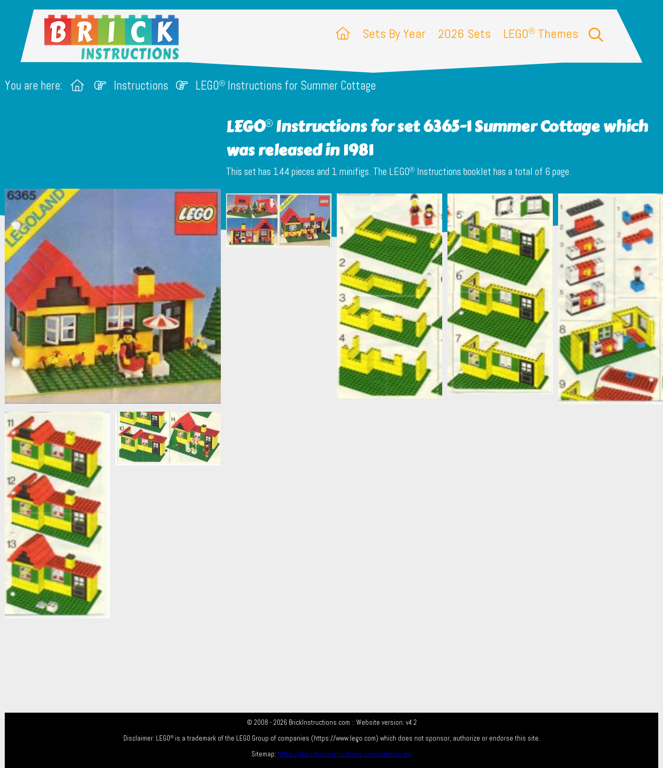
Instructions (141, 85)
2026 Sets (464, 33)
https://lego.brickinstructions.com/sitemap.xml (345, 754)
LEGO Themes (540, 33)
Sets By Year (394, 33)
